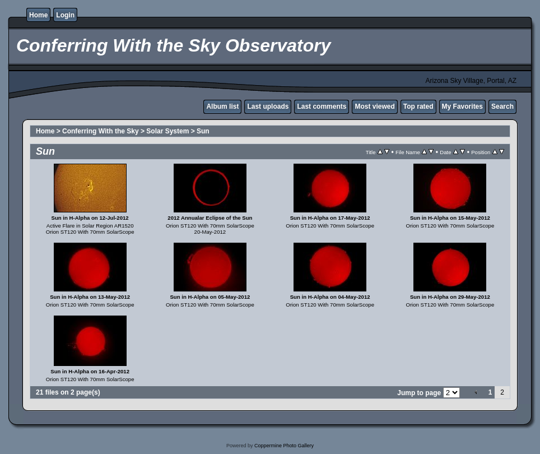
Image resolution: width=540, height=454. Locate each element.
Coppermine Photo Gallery (284, 445)
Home (38, 15)
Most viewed (374, 106)
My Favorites (462, 106)
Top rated (418, 106)
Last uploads (267, 106)
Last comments (321, 106)
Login (65, 15)
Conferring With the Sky (100, 131)
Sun (203, 131)
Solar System (167, 131)
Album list (222, 106)
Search (502, 106)
